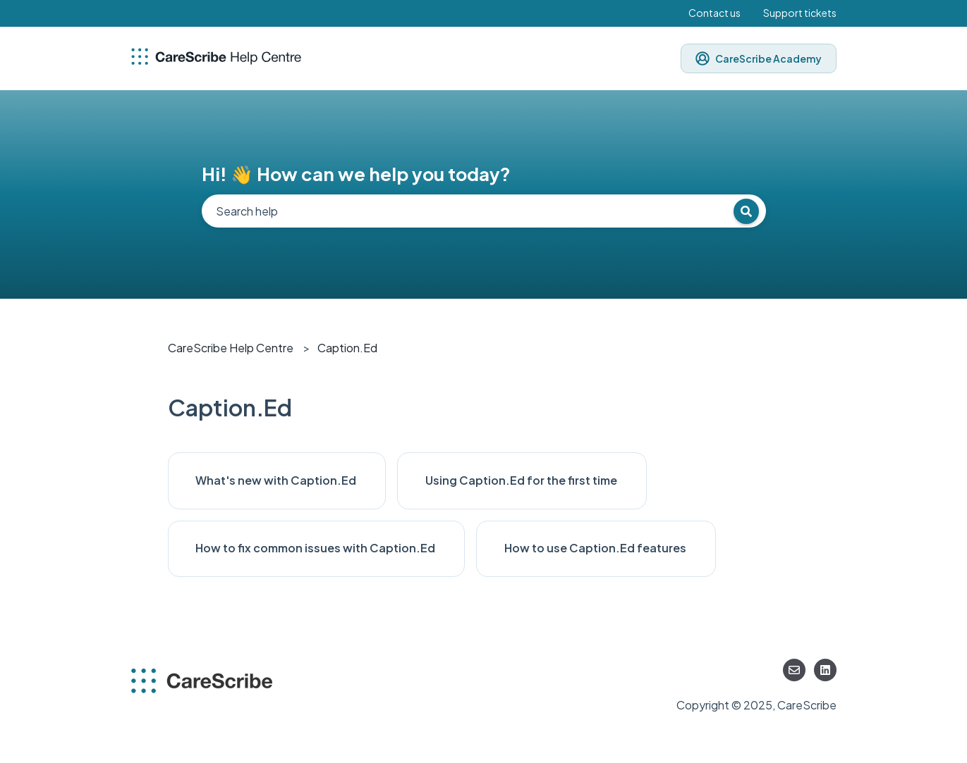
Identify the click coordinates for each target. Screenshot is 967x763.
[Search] (746, 211)
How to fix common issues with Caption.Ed (316, 547)
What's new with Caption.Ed (276, 480)
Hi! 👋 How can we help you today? (356, 173)
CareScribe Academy (758, 58)
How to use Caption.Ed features (596, 547)
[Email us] (794, 670)
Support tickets (800, 12)
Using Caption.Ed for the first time (522, 480)
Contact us (714, 12)
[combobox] (484, 211)
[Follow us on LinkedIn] (825, 670)
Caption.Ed (347, 347)
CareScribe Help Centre (230, 347)
